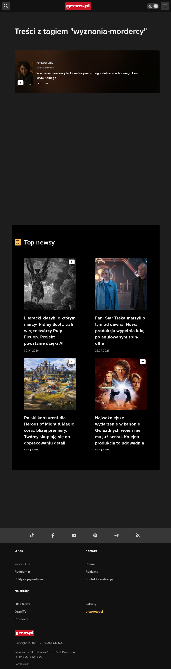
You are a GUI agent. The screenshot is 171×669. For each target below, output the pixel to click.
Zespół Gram (24, 564)
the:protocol (94, 611)
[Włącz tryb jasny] (153, 6)
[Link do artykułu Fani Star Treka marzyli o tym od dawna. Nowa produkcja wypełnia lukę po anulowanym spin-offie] (121, 305)
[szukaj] (6, 6)
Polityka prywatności (30, 579)
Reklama (92, 571)
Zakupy (91, 604)
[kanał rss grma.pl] (138, 535)
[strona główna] (78, 6)
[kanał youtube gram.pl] (75, 535)
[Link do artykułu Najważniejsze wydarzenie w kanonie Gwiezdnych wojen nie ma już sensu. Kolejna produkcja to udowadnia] (121, 405)
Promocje (22, 619)
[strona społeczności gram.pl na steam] (117, 535)
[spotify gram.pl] (96, 535)
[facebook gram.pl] (53, 535)
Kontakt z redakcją (99, 579)
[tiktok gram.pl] (32, 535)
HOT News (22, 604)
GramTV (20, 611)
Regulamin (22, 571)
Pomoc (91, 564)
